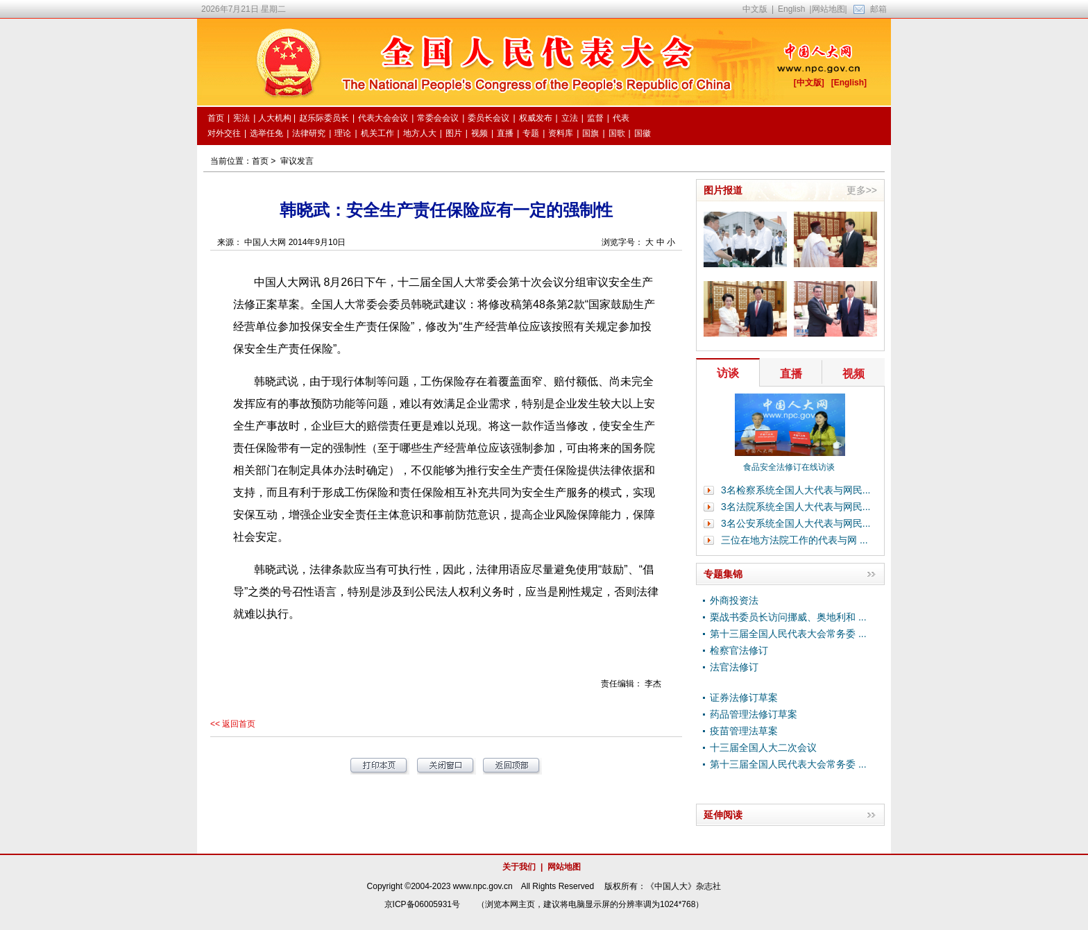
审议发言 (297, 161)
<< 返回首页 (232, 724)
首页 (260, 161)
